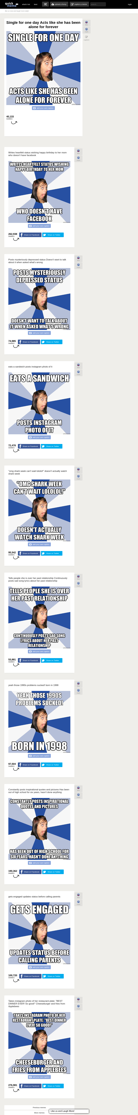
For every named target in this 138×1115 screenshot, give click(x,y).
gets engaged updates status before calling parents (34, 896)
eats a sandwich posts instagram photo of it (30, 366)
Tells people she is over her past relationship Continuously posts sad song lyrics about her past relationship (37, 579)
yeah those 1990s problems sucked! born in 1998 (33, 685)
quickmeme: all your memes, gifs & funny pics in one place (11, 4)
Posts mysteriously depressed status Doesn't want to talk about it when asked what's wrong (37, 261)
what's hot (26, 4)
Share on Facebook (31, 235)
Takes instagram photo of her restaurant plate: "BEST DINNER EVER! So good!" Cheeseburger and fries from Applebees (36, 1004)
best (35, 4)
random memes (45, 4)
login (130, 4)
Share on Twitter (54, 235)
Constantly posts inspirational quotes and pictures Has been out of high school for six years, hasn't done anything (38, 791)
